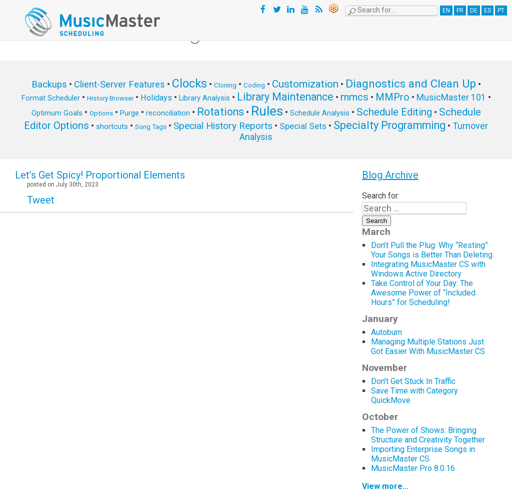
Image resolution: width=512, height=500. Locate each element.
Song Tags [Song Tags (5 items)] (150, 126)
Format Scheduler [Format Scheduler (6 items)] (51, 98)
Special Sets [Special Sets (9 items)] (303, 126)
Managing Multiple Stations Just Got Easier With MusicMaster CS (429, 346)
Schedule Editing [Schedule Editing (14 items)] (394, 112)
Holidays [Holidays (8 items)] (156, 97)
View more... (385, 486)
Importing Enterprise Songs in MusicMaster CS (423, 454)
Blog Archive (390, 175)
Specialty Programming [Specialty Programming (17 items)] (390, 125)
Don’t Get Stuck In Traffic (413, 381)
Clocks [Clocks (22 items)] (189, 83)
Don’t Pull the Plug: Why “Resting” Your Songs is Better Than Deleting (431, 250)
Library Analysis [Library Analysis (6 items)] (204, 98)
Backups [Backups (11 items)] (49, 84)
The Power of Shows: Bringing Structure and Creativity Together (428, 435)
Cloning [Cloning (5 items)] (225, 85)
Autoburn (386, 332)
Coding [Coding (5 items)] (254, 85)
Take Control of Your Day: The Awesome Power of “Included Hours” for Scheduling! (423, 292)
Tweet (40, 200)
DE (474, 10)
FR (460, 10)
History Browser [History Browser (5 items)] (110, 98)
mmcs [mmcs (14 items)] (354, 97)
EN (446, 10)
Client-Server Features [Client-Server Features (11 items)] (119, 84)
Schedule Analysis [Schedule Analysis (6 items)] (320, 113)
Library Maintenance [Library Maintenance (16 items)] (285, 96)
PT (501, 10)
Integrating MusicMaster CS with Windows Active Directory (428, 269)
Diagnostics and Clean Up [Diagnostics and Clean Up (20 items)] (411, 83)
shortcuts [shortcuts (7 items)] (112, 126)
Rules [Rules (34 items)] (267, 111)
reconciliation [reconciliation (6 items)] (168, 113)
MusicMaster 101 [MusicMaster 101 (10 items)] (451, 97)
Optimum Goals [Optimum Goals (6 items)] (57, 113)
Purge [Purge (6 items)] (129, 113)
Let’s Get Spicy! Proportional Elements (100, 175)
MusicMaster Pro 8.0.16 (413, 468)
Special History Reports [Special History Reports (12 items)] (223, 126)
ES (487, 10)
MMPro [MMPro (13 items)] (393, 97)
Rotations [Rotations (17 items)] (220, 112)
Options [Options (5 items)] (101, 113)
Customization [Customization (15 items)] (305, 84)
